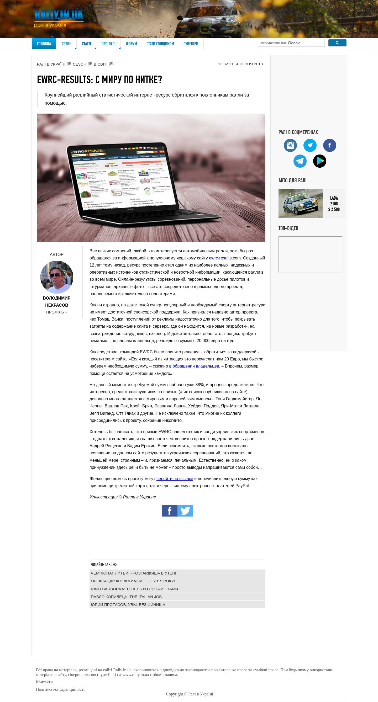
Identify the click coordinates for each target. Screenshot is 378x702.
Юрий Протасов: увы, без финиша (128, 604)
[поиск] (290, 43)
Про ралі (111, 45)
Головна (44, 43)
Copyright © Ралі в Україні (189, 694)
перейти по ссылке (174, 478)
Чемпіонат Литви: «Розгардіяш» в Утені (133, 573)
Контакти (44, 682)
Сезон (69, 45)
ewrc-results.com (225, 258)
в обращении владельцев (194, 366)
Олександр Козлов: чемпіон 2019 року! (133, 581)
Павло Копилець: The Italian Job (126, 596)
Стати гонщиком (160, 43)
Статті (89, 45)
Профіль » (56, 312)
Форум (131, 43)
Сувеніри (190, 43)
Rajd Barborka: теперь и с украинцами (134, 589)
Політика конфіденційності (60, 689)
